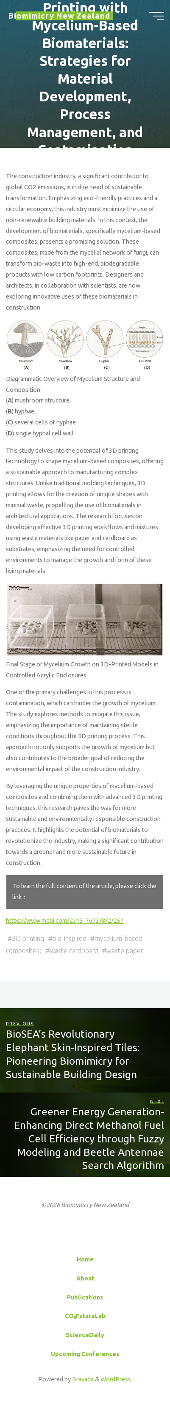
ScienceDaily (85, 1335)
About (85, 1278)
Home (85, 1259)
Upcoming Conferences (85, 1354)
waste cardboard (74, 950)
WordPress (115, 1379)
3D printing (28, 938)
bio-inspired (69, 938)
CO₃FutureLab (85, 1316)
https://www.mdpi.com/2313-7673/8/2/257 (65, 920)
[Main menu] (156, 16)
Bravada (82, 1379)
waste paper (124, 950)
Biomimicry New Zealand (59, 15)
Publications (85, 1297)
